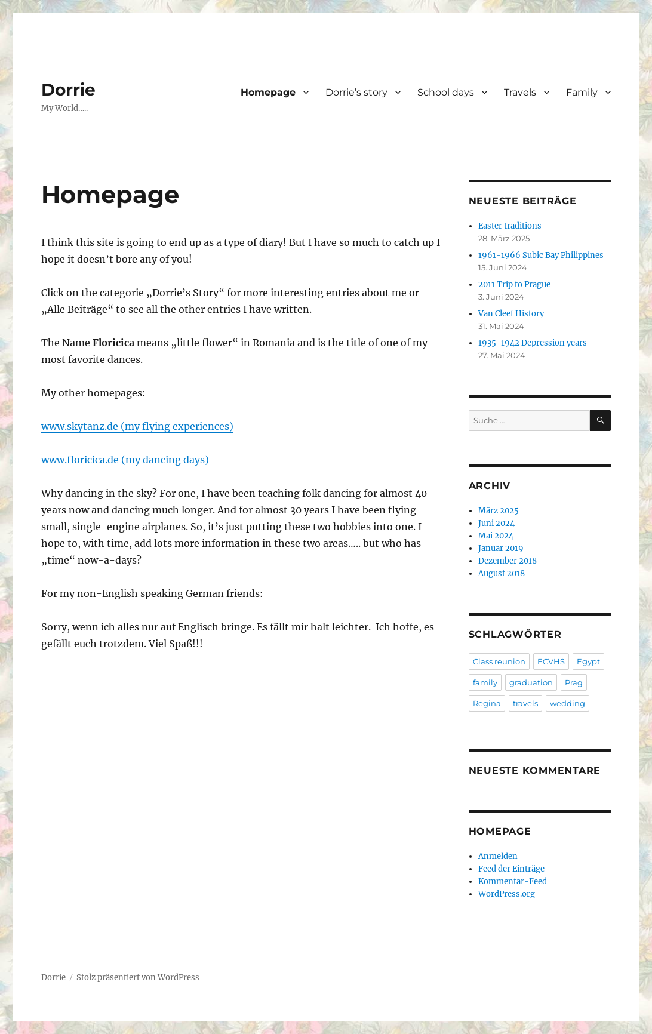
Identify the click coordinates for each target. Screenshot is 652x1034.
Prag (574, 682)
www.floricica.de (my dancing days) (125, 460)
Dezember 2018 (507, 561)
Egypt (588, 661)
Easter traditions (510, 226)
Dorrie (68, 89)
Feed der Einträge (511, 869)
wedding (567, 703)
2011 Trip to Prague (514, 284)
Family (582, 92)
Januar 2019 (501, 548)
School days (445, 92)
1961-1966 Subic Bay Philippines (541, 255)
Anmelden (498, 856)
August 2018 (501, 573)
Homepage (268, 92)
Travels (520, 92)
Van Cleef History (511, 314)
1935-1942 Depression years (532, 343)
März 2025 (498, 511)
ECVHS (551, 661)
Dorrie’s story (356, 92)
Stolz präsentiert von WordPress (137, 978)
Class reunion (499, 661)
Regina (487, 703)
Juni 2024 (496, 523)
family (485, 682)
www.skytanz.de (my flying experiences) (137, 426)
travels (525, 703)
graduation (531, 682)
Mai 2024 (495, 536)
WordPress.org (506, 894)
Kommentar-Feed (512, 881)
